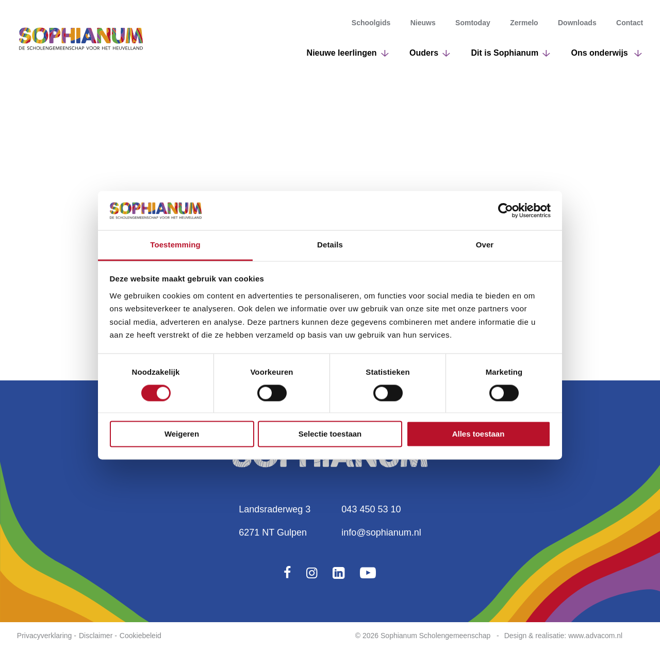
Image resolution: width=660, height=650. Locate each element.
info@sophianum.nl (381, 532)
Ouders (423, 52)
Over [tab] (485, 245)
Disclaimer (95, 635)
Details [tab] (330, 245)
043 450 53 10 (371, 509)
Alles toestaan (478, 434)
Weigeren (181, 434)
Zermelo (524, 23)
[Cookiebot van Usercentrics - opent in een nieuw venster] (505, 210)
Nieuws (423, 23)
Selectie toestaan (330, 434)
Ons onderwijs (601, 52)
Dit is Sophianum (504, 52)
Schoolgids (371, 23)
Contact (629, 23)
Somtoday (472, 23)
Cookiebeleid (140, 635)
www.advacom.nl (595, 635)
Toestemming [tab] (175, 245)
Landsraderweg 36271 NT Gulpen (274, 521)
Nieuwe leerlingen (342, 52)
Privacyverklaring (44, 635)
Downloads (577, 23)
